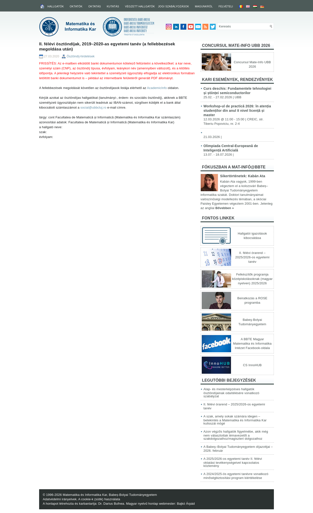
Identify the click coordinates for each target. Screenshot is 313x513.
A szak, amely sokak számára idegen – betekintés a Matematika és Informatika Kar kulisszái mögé (235, 419)
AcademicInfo (157, 88)
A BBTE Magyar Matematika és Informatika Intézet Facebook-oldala (252, 343)
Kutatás (113, 6)
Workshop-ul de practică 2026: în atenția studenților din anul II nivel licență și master (237, 110)
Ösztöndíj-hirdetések (81, 56)
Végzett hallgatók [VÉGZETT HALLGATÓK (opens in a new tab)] (140, 6)
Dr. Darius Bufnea (111, 503)
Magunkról (204, 6)
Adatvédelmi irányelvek (60, 499)
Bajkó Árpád (186, 503)
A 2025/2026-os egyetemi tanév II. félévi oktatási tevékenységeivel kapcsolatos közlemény (232, 462)
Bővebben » (224, 208)
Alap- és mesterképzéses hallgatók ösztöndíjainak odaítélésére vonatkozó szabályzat (231, 392)
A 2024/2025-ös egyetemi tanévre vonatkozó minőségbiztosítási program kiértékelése (235, 476)
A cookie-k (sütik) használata (99, 499)
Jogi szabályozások (173, 6)
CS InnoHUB (252, 365)
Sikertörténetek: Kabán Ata (242, 176)
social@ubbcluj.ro (93, 107)
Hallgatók (55, 6)
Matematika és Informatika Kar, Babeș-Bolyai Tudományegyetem (110, 495)
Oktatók (76, 6)
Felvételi (226, 6)
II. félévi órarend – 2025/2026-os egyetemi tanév (252, 257)
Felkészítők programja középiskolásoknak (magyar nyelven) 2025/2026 (252, 279)
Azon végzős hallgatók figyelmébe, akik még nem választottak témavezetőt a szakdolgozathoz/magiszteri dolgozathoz (235, 435)
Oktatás (94, 6)
